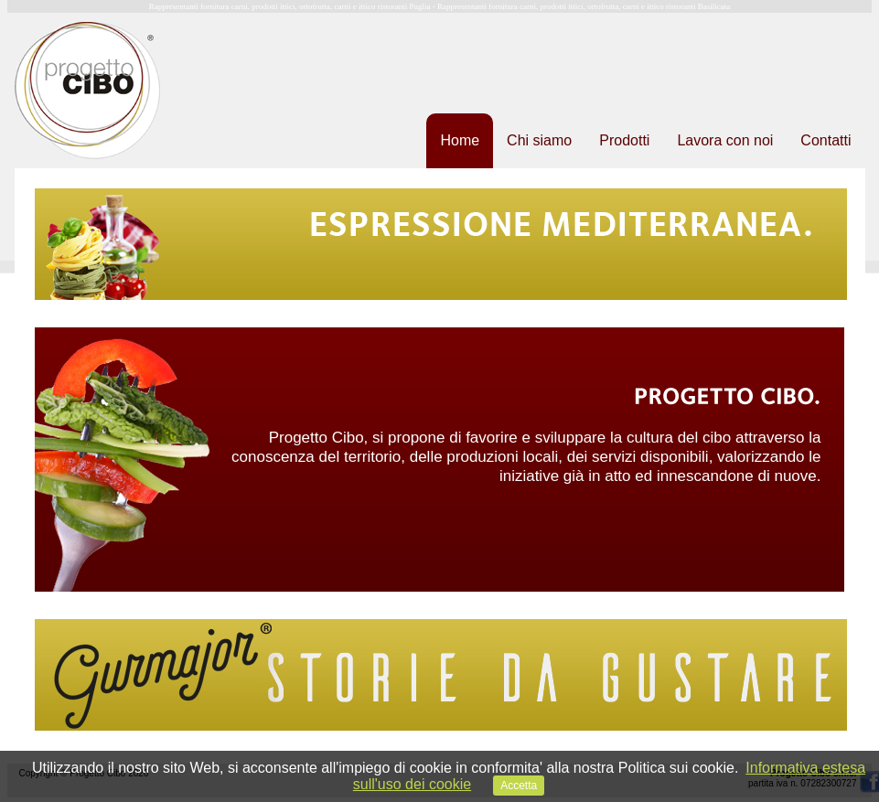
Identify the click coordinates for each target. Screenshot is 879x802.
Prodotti (624, 140)
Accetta (518, 785)
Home (459, 140)
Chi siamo (539, 140)
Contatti (825, 140)
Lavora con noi (725, 140)
